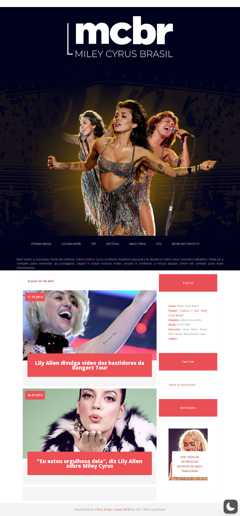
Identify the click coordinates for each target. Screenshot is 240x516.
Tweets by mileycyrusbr (182, 384)
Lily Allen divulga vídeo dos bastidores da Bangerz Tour (89, 365)
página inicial (41, 244)
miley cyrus (137, 244)
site (159, 244)
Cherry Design (103, 509)
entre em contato (185, 244)
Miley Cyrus (95, 259)
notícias (112, 244)
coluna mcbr (71, 244)
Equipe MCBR (122, 509)
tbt (93, 244)
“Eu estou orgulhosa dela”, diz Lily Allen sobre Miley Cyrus (89, 463)
